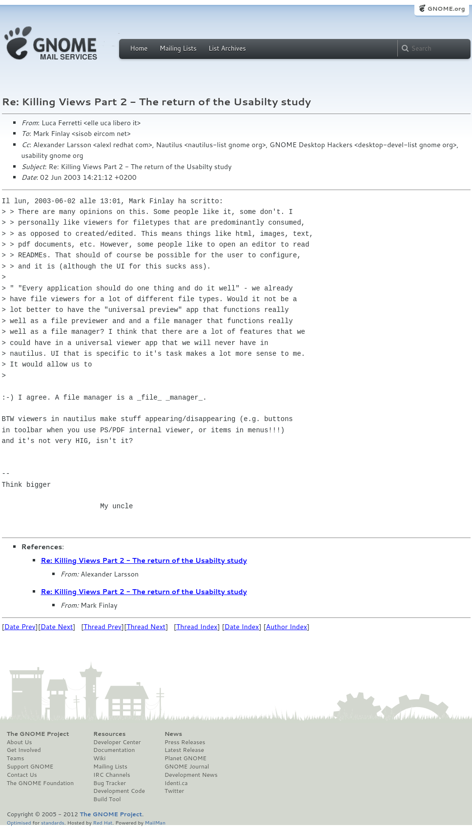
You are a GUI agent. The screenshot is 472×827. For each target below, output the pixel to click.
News (173, 734)
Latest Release (184, 750)
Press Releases (184, 742)
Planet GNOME (185, 758)
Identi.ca (176, 783)
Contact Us (22, 775)
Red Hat (102, 822)
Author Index (286, 627)
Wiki (99, 758)
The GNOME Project (38, 734)
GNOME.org (446, 8)
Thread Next (145, 627)
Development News (191, 775)
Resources (109, 734)
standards (52, 822)
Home (139, 48)
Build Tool (107, 799)
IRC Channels (111, 775)
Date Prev (20, 627)
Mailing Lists (178, 48)
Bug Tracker (109, 783)
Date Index (242, 627)
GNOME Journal (186, 766)
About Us (19, 742)
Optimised (19, 822)
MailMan (155, 822)
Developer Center (117, 742)
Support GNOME (30, 766)
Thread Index (197, 627)
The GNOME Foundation (40, 783)
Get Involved (24, 750)
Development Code (119, 791)
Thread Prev (102, 627)
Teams (15, 758)
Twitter (174, 791)
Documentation (114, 750)
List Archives (227, 48)
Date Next (57, 627)
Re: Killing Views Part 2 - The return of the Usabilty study (144, 560)
